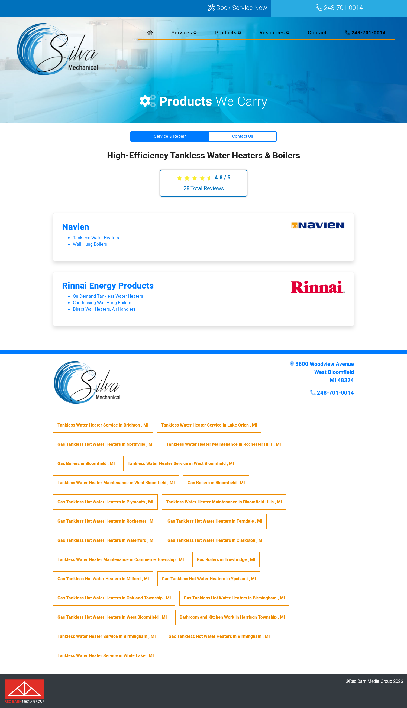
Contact (317, 33)
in (102, 425)
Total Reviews (203, 188)
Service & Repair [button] (170, 136)
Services (184, 33)
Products (228, 33)
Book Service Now (237, 8)
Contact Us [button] (242, 136)
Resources (275, 33)
